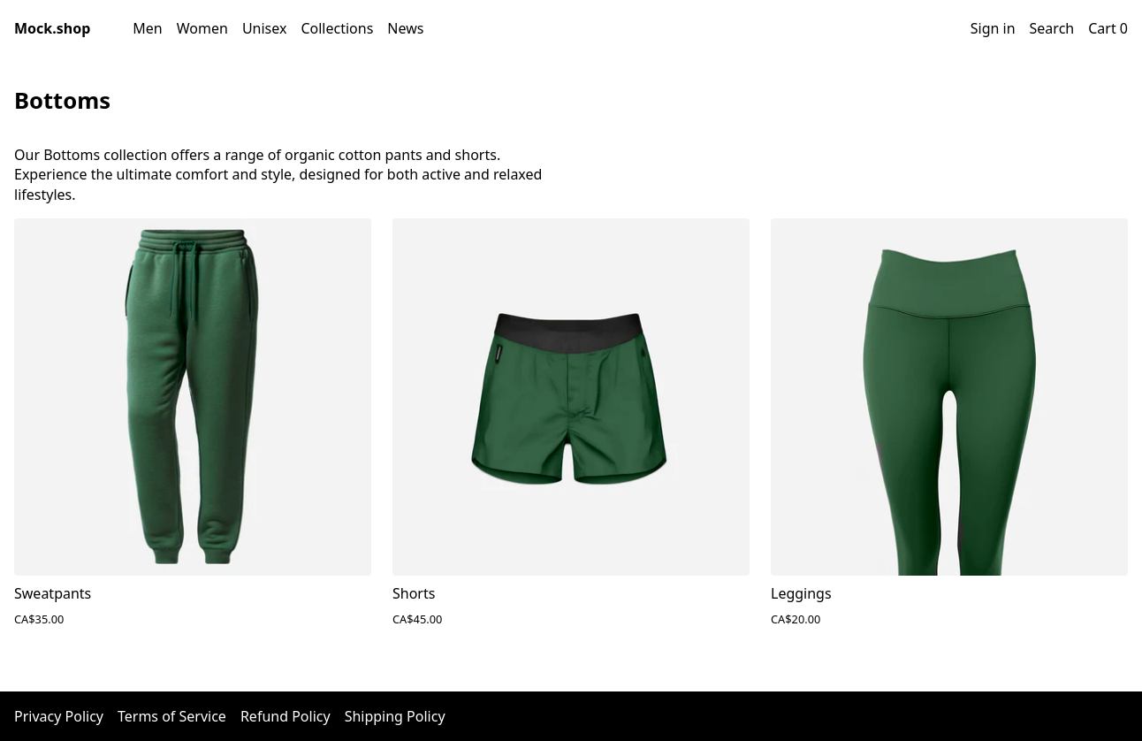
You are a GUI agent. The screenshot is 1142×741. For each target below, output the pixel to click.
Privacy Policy (58, 716)
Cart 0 (1108, 28)
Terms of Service (172, 716)
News (405, 28)
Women (202, 28)
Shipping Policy (395, 716)
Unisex (264, 28)
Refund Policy (285, 716)
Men (147, 28)
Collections (337, 28)
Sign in (993, 28)
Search (1052, 28)
